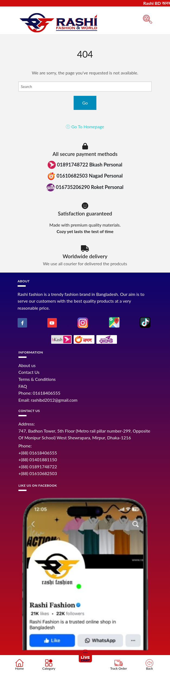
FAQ (22, 386)
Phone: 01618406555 (39, 392)
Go (85, 102)
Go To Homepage (85, 126)
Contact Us (29, 372)
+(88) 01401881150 (37, 459)
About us (26, 365)
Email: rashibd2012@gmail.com (47, 400)
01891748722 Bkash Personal (85, 165)
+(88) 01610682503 (37, 473)
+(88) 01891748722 (37, 466)
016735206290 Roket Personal (85, 187)
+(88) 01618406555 (37, 452)
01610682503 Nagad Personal (85, 176)
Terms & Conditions (37, 379)
